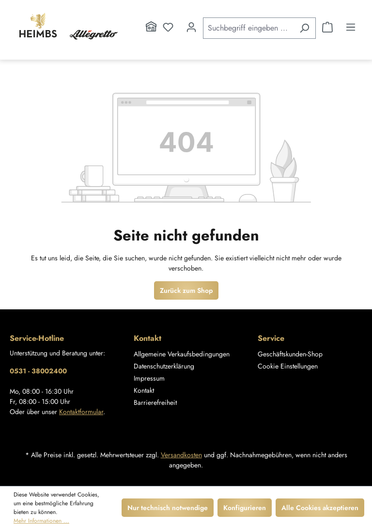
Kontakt (144, 390)
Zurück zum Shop (186, 290)
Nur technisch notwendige (167, 508)
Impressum (149, 378)
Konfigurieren (244, 508)
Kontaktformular (81, 412)
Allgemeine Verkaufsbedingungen (182, 354)
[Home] (151, 27)
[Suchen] (304, 28)
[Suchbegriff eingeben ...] (248, 28)
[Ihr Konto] (191, 27)
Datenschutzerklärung (164, 366)
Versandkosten (181, 455)
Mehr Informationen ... (41, 520)
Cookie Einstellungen (288, 366)
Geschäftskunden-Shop (290, 354)
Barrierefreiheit (155, 402)
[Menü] (350, 27)
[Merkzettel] (168, 27)
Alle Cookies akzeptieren (319, 508)
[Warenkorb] (327, 27)
